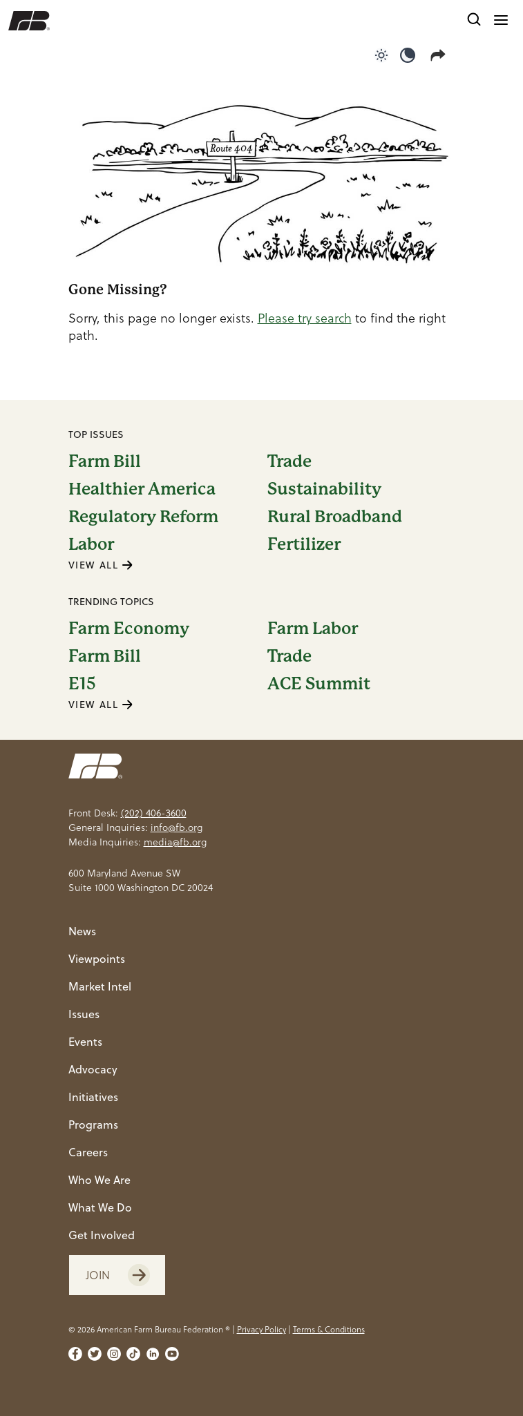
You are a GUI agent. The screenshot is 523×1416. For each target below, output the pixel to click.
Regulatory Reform (143, 516)
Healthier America (142, 489)
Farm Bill (104, 461)
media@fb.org (175, 842)
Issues (83, 1014)
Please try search (305, 318)
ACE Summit (318, 684)
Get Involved (101, 1235)
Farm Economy (128, 628)
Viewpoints (96, 958)
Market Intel (99, 986)
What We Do (100, 1207)
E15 (82, 684)
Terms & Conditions (329, 1329)
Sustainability (324, 489)
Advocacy (92, 1069)
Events (85, 1041)
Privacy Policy (261, 1329)
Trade (289, 461)
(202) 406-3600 (154, 813)
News (82, 931)
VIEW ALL (100, 565)
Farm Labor (312, 628)
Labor (91, 544)
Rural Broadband (334, 516)
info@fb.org (176, 827)
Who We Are (99, 1179)
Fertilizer (304, 544)
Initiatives (93, 1096)
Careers (88, 1152)
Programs (93, 1124)
